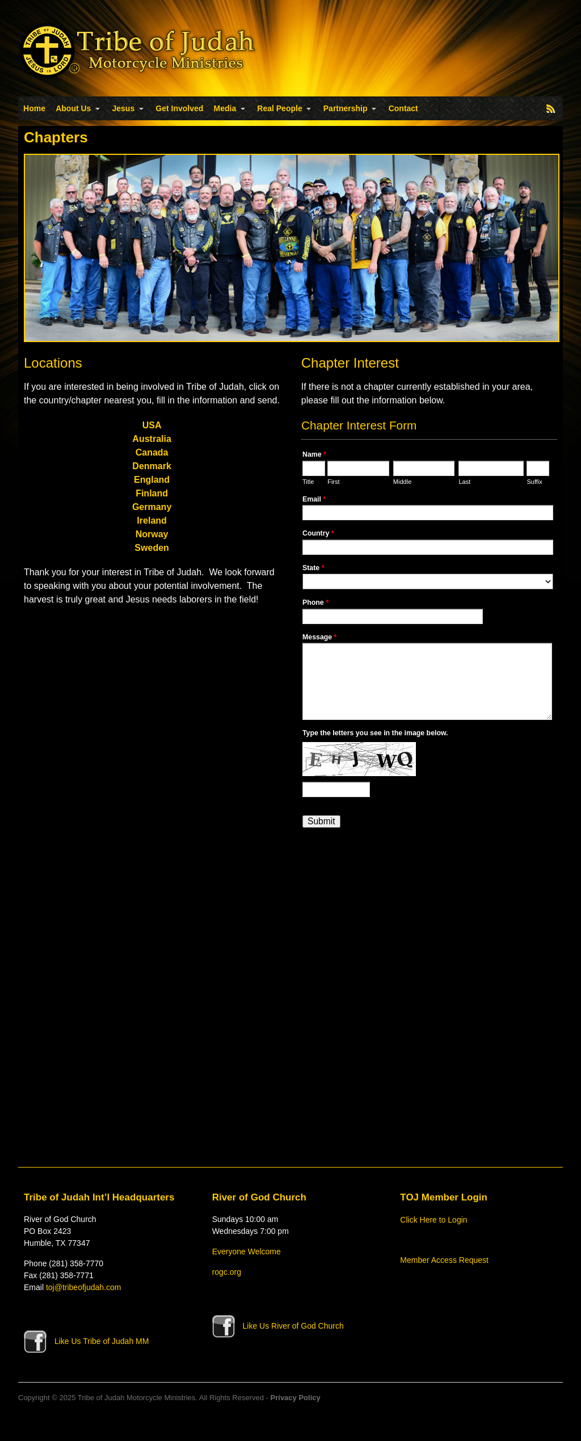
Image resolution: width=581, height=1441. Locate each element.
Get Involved (179, 108)
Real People (279, 108)
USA (152, 425)
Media (225, 108)
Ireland (151, 520)
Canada (152, 452)
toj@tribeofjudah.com (83, 1287)
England (152, 479)
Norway (152, 534)
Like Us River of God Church (278, 1325)
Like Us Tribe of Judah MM (86, 1341)
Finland (152, 493)
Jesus (123, 108)
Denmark (151, 466)
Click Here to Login (433, 1219)
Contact (403, 108)
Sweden (151, 548)
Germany (151, 507)
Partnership (345, 108)
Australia (151, 439)
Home (34, 108)
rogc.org (226, 1271)
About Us (73, 108)
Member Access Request (444, 1260)
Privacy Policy (296, 1397)
